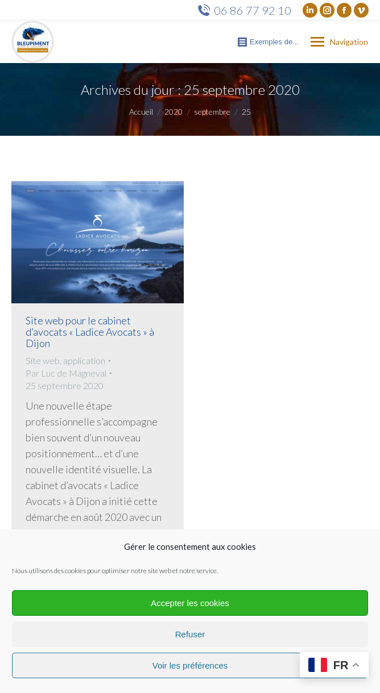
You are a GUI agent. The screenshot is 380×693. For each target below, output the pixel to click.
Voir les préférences (190, 665)
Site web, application (65, 360)
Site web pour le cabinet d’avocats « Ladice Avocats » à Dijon (90, 331)
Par (66, 373)
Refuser (190, 634)
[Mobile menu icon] (339, 42)
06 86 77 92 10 (244, 10)
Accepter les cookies (190, 603)
